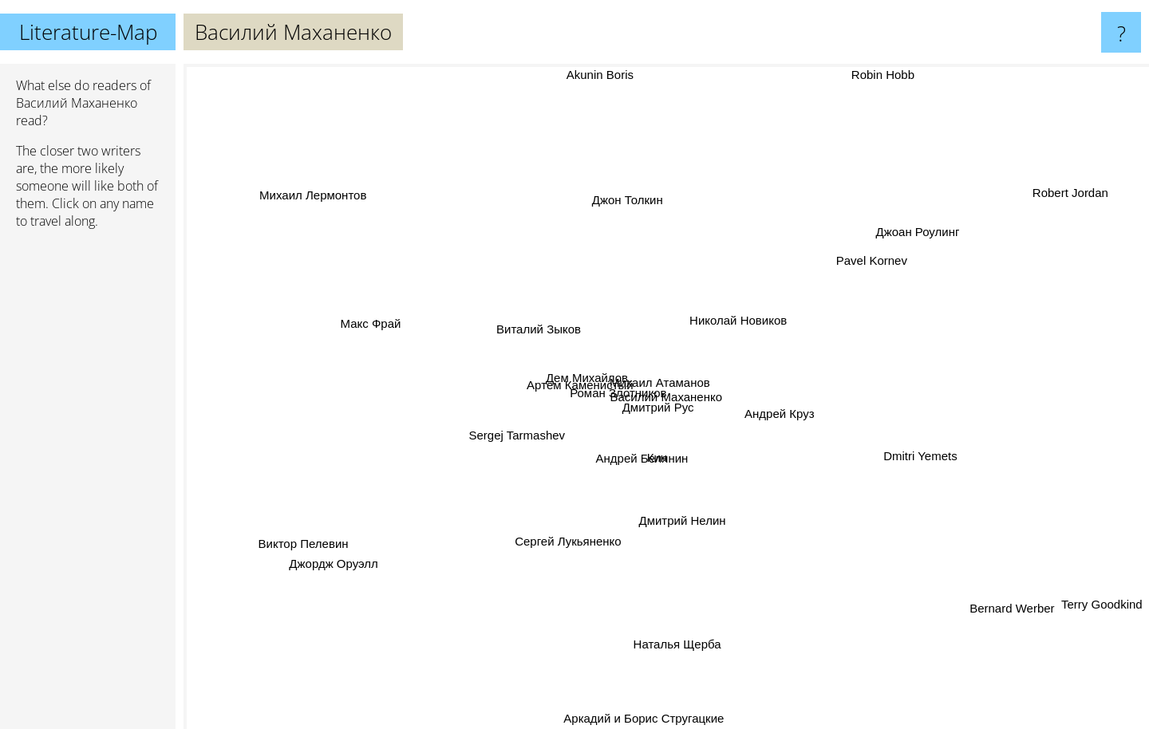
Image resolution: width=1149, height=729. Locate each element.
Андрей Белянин (637, 464)
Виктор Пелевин (314, 539)
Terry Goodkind (1098, 606)
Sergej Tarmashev (520, 432)
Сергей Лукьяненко (568, 547)
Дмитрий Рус (669, 414)
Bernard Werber (1005, 603)
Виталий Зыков (538, 326)
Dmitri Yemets (920, 456)
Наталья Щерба (678, 647)
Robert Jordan (1055, 197)
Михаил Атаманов (668, 379)
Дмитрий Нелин (681, 514)
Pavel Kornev (871, 262)
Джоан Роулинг (928, 228)
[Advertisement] (88, 485)
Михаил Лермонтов (326, 197)
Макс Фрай (368, 322)
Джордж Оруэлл (328, 569)
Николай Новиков (735, 323)
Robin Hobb (870, 74)
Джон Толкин (628, 186)
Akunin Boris (604, 78)
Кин (659, 453)
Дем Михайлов (579, 373)
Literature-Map (88, 32)
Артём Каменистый (568, 385)
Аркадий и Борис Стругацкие (657, 718)
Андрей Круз (787, 415)
